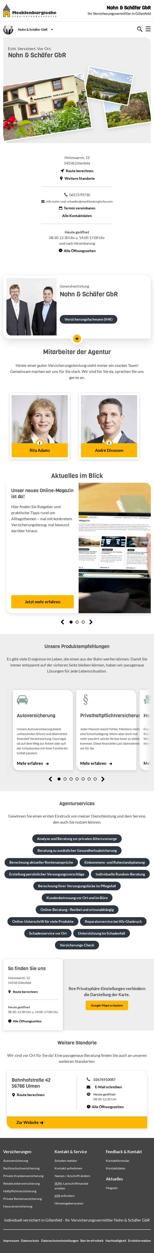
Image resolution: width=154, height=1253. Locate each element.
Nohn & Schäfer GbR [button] (32, 29)
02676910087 (104, 1079)
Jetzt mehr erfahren (42, 601)
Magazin (112, 1188)
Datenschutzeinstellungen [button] (60, 1240)
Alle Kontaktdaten (77, 216)
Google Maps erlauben (107, 1005)
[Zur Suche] (139, 29)
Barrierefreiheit (91, 1240)
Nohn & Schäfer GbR (129, 8)
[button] (40, 426)
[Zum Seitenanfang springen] (140, 1237)
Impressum (11, 1240)
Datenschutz (30, 1240)
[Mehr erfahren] (77, 339)
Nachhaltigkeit (115, 1240)
